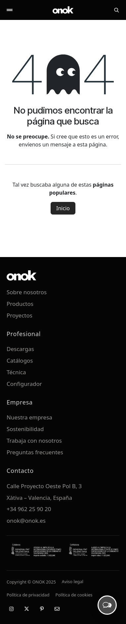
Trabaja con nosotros (34, 440)
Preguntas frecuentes (35, 452)
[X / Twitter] (26, 608)
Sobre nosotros (27, 292)
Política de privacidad (28, 595)
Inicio (63, 208)
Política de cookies (74, 595)
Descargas (20, 349)
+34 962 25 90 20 (29, 509)
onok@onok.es (26, 520)
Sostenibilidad (25, 429)
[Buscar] (116, 10)
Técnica (16, 372)
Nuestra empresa (29, 417)
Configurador (24, 384)
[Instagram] (11, 608)
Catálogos (20, 360)
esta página (91, 144)
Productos (20, 304)
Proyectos (19, 315)
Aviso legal (72, 581)
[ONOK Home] (63, 10)
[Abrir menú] (9, 10)
